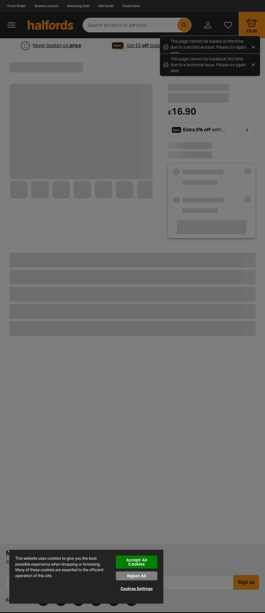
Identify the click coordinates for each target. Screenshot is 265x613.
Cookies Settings (137, 588)
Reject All (136, 576)
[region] (86, 576)
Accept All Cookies (136, 562)
